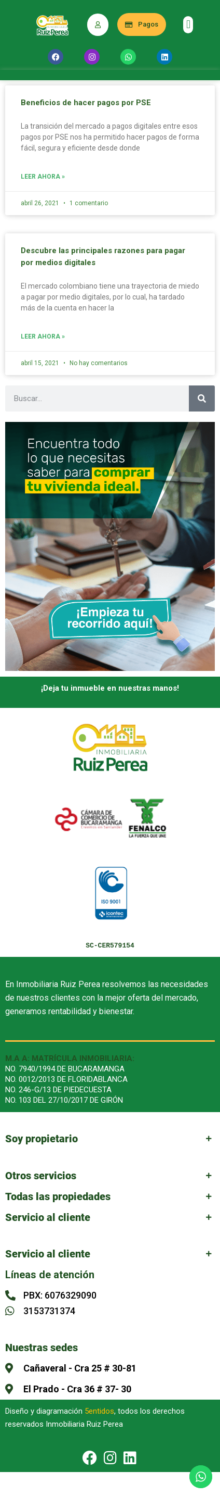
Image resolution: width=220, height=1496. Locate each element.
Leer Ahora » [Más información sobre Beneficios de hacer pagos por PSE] (43, 176)
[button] (188, 24)
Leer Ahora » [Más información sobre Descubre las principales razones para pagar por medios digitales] (43, 336)
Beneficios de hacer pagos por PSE (86, 102)
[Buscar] (202, 398)
